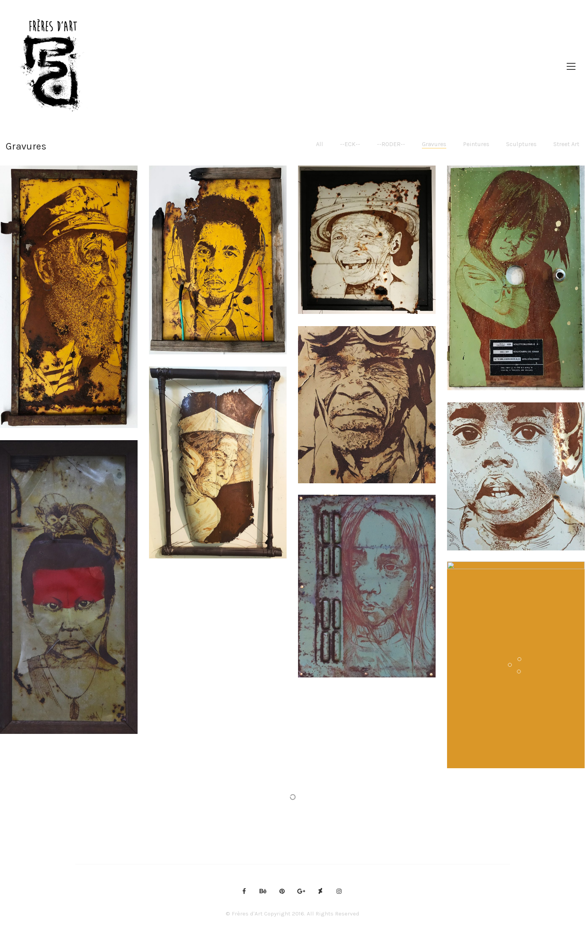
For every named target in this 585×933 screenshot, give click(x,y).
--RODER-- (391, 144)
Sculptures (521, 144)
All (319, 144)
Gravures (434, 144)
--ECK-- (350, 144)
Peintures (476, 144)
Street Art (566, 144)
